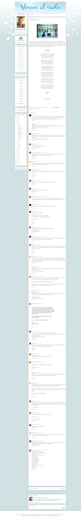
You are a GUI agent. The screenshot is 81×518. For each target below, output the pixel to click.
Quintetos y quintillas (20, 58)
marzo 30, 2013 (40, 440)
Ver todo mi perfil (36, 502)
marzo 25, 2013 (38, 124)
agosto (18, 144)
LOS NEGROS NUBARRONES (19, 130)
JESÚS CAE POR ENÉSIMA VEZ (19, 137)
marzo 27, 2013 (38, 372)
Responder (33, 120)
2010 (17, 118)
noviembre (18, 147)
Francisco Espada (35, 169)
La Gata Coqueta (35, 303)
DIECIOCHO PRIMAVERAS (19, 132)
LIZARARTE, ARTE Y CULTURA (54, 13)
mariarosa (33, 343)
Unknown (33, 256)
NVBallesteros (34, 204)
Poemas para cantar (20, 68)
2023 (17, 160)
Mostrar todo (24, 105)
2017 (17, 153)
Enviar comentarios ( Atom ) (50, 492)
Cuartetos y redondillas (36, 109)
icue (32, 424)
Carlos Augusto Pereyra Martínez (38, 196)
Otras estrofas (20, 54)
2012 (17, 120)
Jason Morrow (46, 515)
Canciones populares (20, 57)
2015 (17, 151)
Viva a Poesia (21, 80)
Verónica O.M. (34, 144)
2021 (17, 158)
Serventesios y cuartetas (20, 50)
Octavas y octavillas (20, 69)
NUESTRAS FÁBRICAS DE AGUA (20, 134)
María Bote (34, 401)
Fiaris (33, 188)
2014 (17, 150)
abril (18, 139)
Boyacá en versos (20, 61)
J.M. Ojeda (33, 290)
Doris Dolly (34, 211)
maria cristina (34, 236)
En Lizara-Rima (20, 53)
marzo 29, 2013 (36, 424)
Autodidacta (21, 93)
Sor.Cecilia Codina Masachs (36, 450)
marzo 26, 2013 (37, 227)
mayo (18, 140)
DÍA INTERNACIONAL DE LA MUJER (20, 128)
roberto (33, 244)
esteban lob (34, 276)
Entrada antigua (61, 488)
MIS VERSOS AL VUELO (33, 13)
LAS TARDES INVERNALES (19, 136)
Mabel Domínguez (35, 432)
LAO (32, 161)
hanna (33, 353)
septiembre (19, 145)
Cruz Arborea (21, 98)
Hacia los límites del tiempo (21, 103)
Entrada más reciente (34, 488)
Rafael (33, 180)
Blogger (57, 515)
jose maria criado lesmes (36, 152)
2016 (17, 152)
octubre (18, 146)
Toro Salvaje (21, 90)
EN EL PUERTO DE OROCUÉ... (20, 126)
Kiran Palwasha (34, 440)
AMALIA (33, 412)
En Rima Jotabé (20, 49)
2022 (17, 159)
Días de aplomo (21, 95)
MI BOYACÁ (40, 13)
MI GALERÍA (46, 13)
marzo (18, 125)
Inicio (48, 488)
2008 (17, 116)
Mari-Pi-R (33, 133)
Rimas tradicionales (20, 64)
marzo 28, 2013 (39, 383)
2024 (17, 161)
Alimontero (34, 383)
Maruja (33, 227)
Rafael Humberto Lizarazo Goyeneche (41, 497)
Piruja (21, 85)
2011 (17, 119)
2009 (17, 117)
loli (32, 331)
